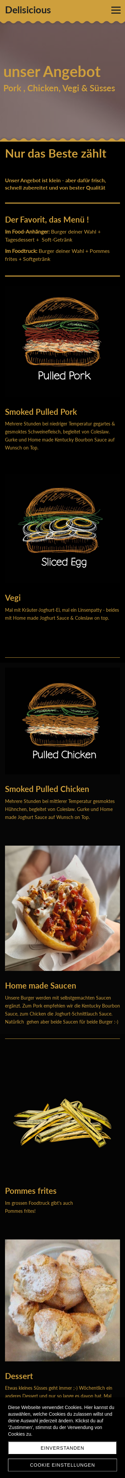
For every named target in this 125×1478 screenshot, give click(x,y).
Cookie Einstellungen (62, 1465)
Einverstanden (62, 1448)
